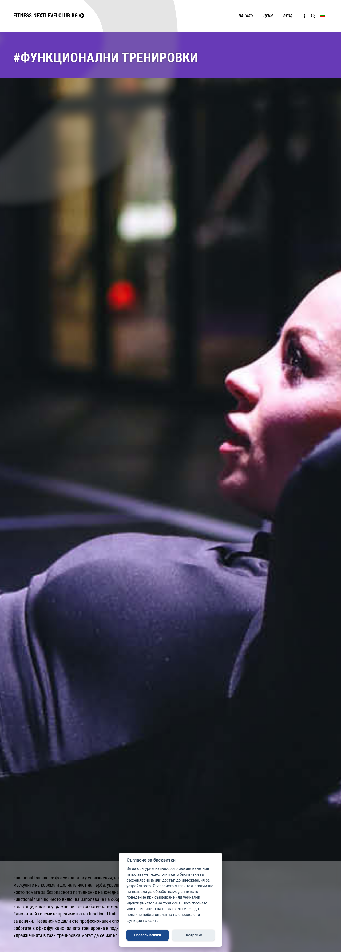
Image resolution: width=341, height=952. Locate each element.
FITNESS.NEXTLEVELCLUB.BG (45, 15)
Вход (287, 16)
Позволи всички (147, 935)
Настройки (193, 935)
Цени (268, 16)
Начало (246, 16)
